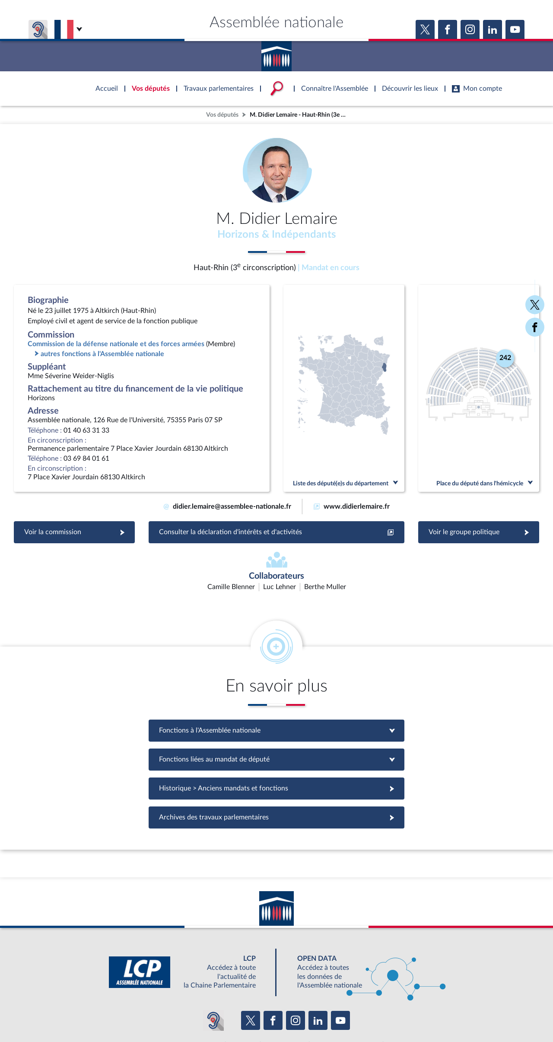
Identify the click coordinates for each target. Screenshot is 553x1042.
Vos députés (222, 115)
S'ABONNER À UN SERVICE (310, 994)
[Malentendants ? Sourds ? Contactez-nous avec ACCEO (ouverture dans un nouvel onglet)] (213, 969)
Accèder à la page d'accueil (276, 53)
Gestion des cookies (391, 1013)
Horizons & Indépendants (276, 234)
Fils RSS (353, 1013)
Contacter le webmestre (310, 1013)
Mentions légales (158, 1013)
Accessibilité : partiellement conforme (229, 1013)
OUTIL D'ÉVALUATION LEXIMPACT (402, 994)
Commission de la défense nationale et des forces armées (116, 344)
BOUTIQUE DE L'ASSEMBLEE (137, 994)
